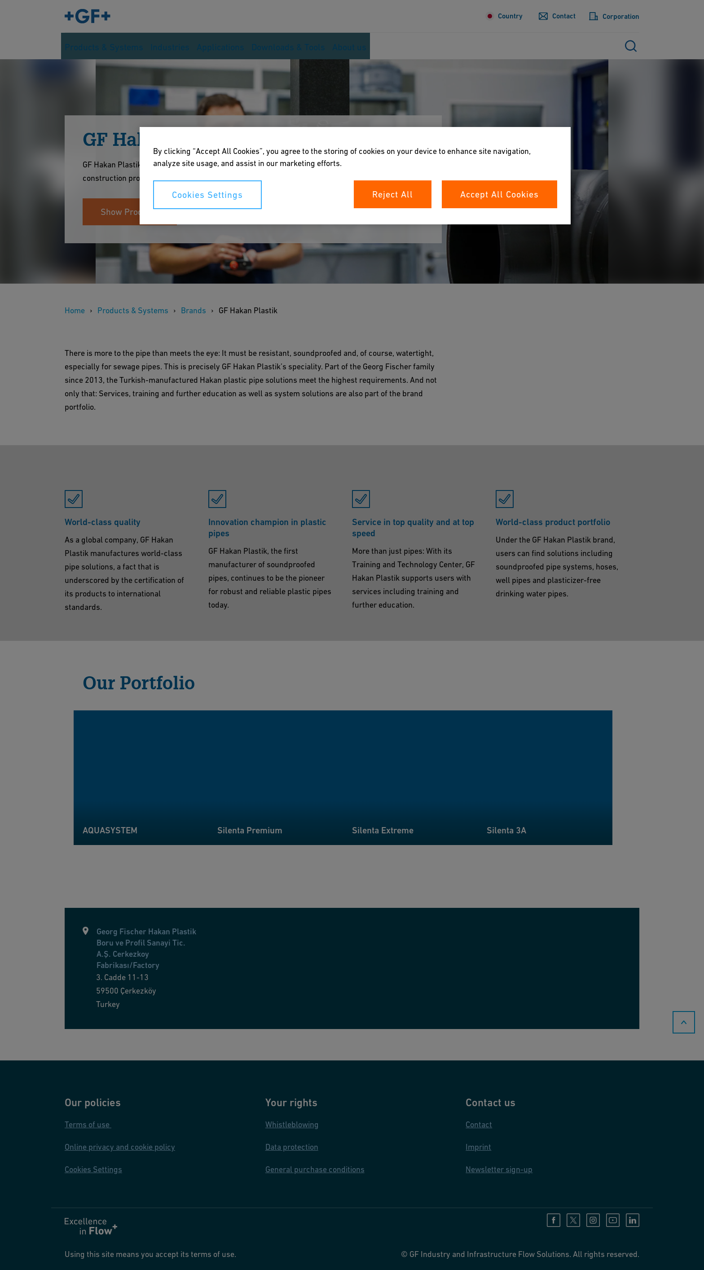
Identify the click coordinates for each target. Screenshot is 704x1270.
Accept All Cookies (499, 194)
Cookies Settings (207, 195)
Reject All (392, 194)
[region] (355, 175)
